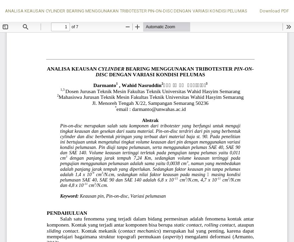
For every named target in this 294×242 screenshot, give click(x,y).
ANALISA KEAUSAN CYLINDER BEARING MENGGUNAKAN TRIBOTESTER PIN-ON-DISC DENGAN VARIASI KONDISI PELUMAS (126, 10)
